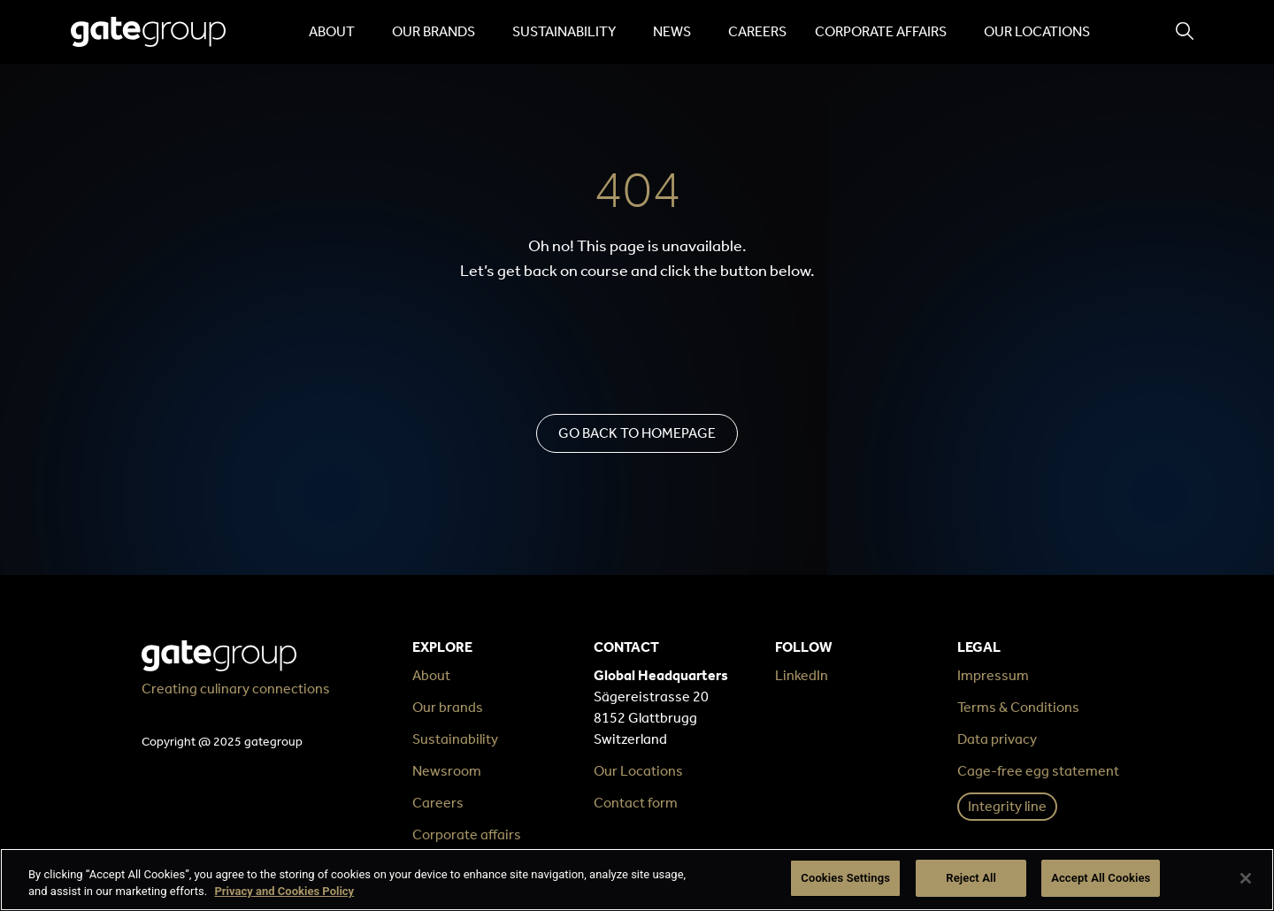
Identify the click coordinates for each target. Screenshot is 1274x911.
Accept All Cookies (1100, 877)
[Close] (1245, 878)
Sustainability (568, 32)
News (676, 32)
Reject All (971, 877)
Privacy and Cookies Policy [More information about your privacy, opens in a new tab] (284, 892)
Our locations (1037, 31)
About (336, 32)
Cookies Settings (845, 877)
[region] (637, 879)
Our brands (438, 32)
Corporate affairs (885, 32)
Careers (757, 31)
